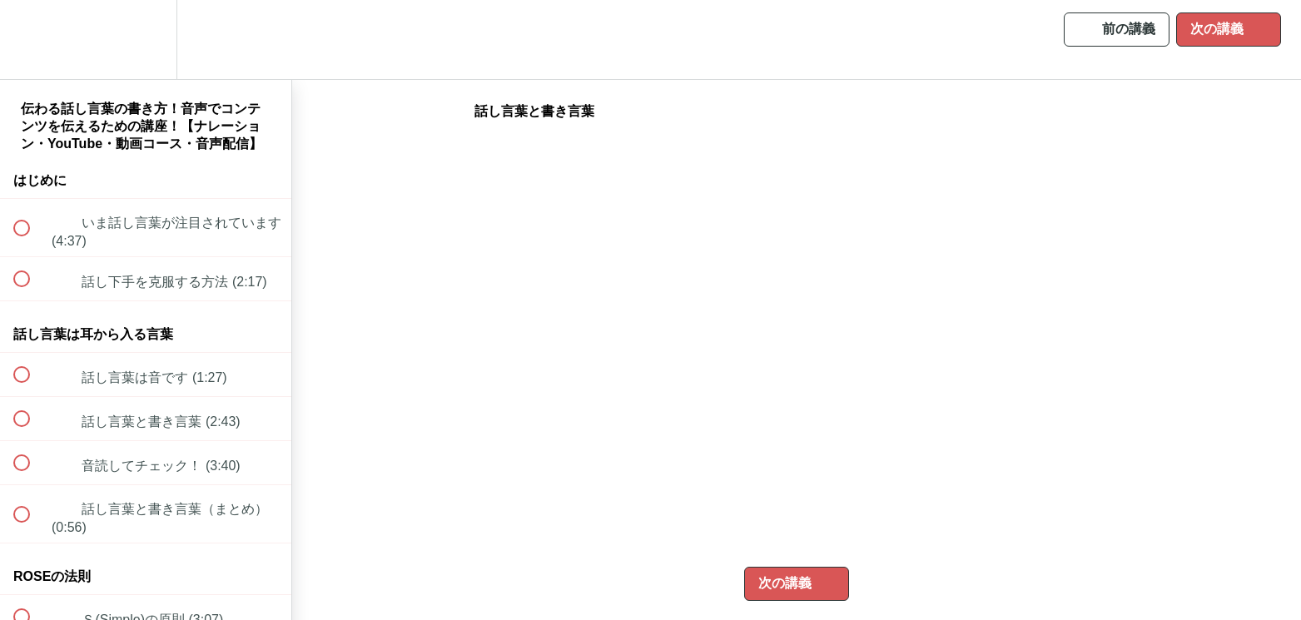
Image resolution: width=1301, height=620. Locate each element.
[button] (31, 39)
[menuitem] (145, 39)
